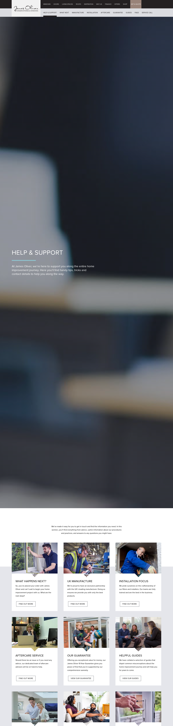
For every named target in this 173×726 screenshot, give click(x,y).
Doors (56, 4)
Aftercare (105, 13)
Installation (92, 13)
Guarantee (118, 13)
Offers (117, 4)
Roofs (78, 4)
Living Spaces (67, 4)
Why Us (99, 4)
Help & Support (50, 13)
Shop (125, 4)
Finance (108, 4)
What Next (64, 13)
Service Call (147, 13)
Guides (129, 13)
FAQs (137, 13)
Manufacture (78, 13)
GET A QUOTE (136, 4)
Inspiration (88, 4)
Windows (47, 4)
